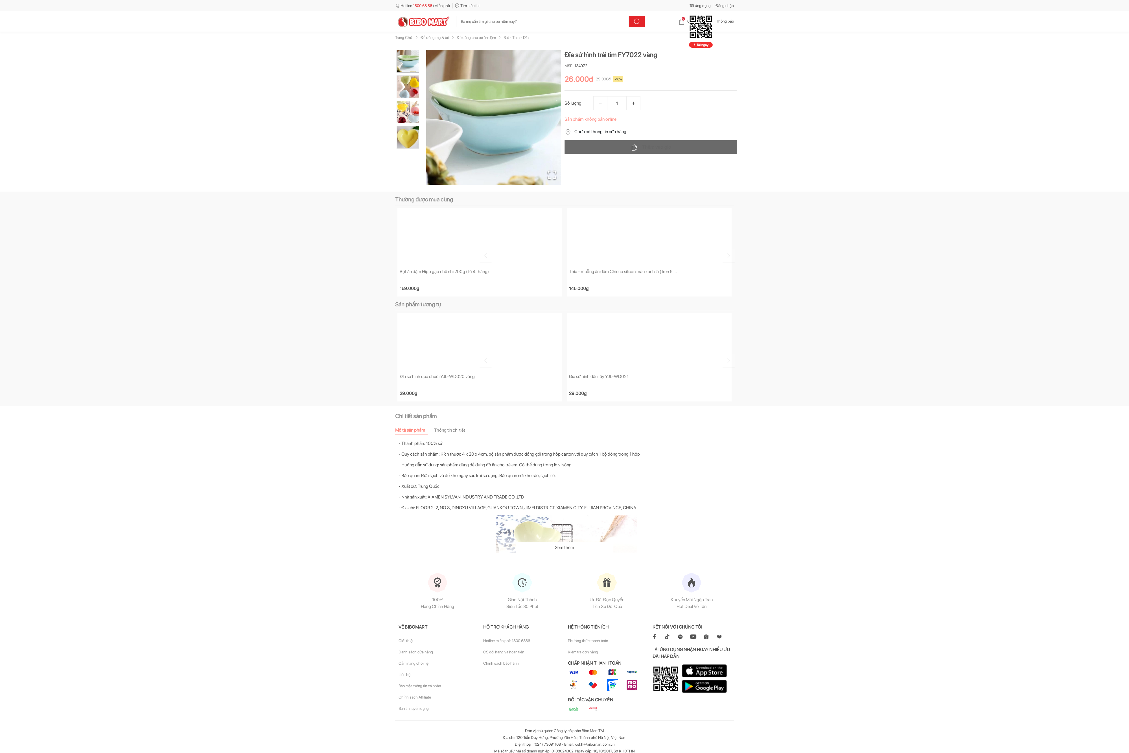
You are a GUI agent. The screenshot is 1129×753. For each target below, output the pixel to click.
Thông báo (720, 21)
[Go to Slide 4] (408, 137)
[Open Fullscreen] (550, 173)
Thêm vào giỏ (651, 147)
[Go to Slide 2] (408, 86)
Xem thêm (564, 548)
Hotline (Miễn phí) (422, 5)
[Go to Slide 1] (408, 61)
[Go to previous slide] (396, 255)
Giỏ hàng (690, 21)
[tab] (414, 430)
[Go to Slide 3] (408, 112)
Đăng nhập (725, 5)
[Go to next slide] (734, 255)
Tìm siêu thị (467, 5)
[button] (493, 117)
